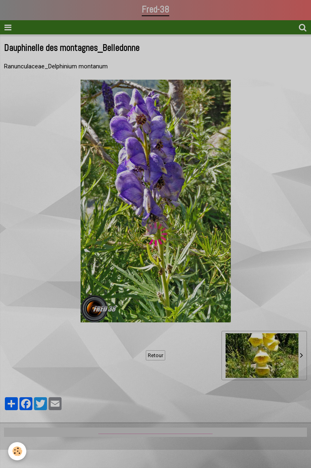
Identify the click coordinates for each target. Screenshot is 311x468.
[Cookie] (17, 451)
